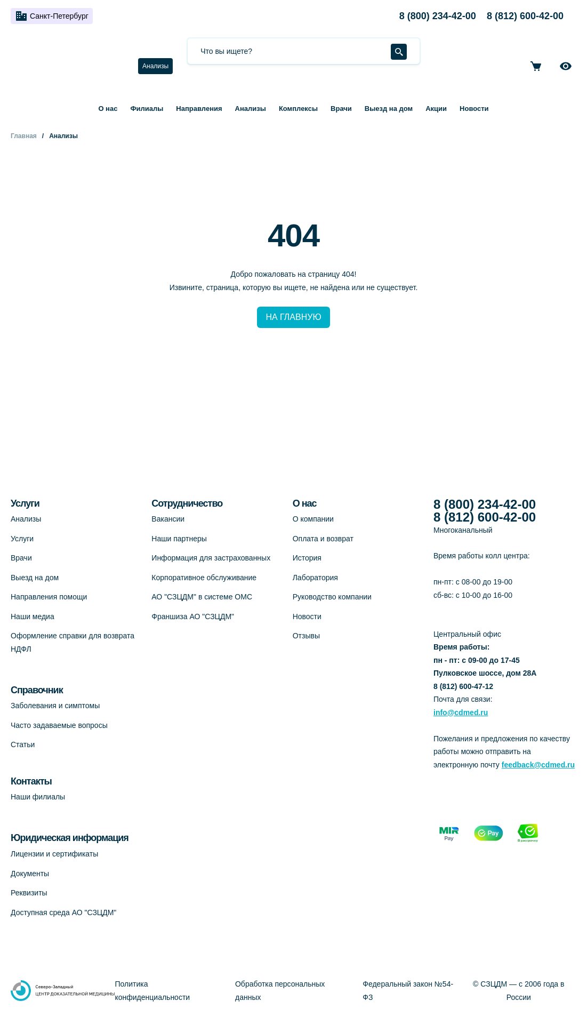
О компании (313, 519)
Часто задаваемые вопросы (59, 725)
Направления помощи (49, 596)
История (307, 558)
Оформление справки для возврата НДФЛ (72, 642)
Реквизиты (29, 892)
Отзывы (306, 635)
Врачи (341, 109)
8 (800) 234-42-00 (437, 16)
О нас (107, 109)
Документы (30, 873)
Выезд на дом (389, 109)
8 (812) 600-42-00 (525, 16)
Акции (436, 109)
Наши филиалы (38, 796)
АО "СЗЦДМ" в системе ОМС (201, 596)
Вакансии (167, 519)
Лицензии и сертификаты (54, 854)
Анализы (155, 66)
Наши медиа (32, 616)
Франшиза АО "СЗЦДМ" (192, 616)
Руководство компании (332, 596)
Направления (199, 109)
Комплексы (298, 109)
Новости (474, 109)
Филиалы (146, 109)
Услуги (22, 538)
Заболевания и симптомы (55, 705)
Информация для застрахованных (210, 558)
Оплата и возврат (323, 538)
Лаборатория (315, 577)
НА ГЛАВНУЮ (293, 317)
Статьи (23, 744)
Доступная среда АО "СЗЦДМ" (63, 912)
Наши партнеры (178, 538)
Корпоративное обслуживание (203, 577)
